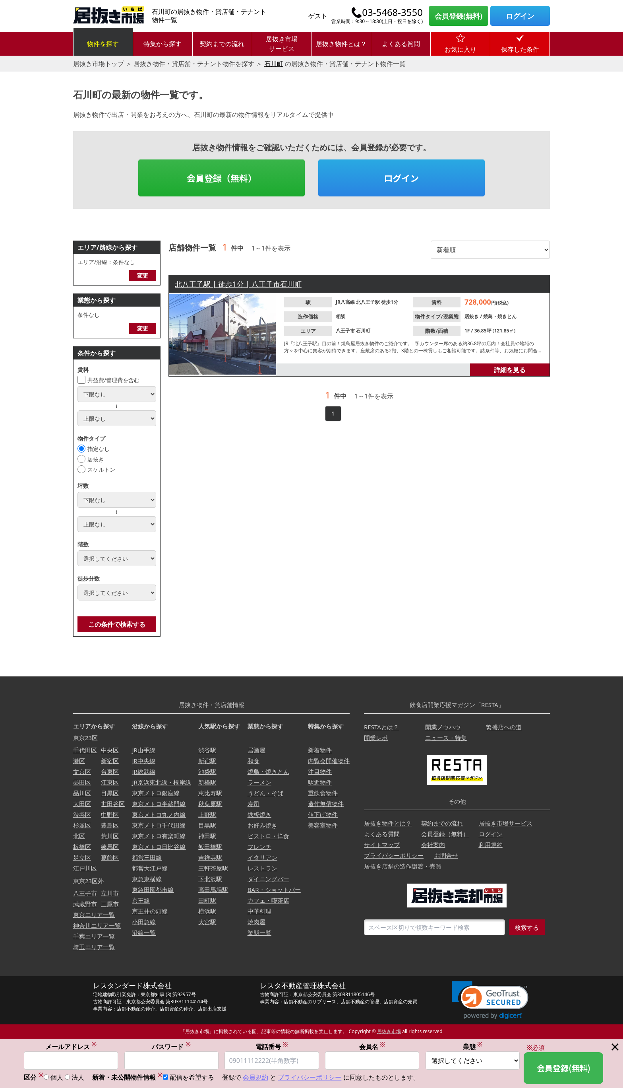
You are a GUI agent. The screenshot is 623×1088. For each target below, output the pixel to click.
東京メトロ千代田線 (159, 825)
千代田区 (85, 750)
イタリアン (262, 857)
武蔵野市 (85, 904)
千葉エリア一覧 (94, 936)
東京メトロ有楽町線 (159, 836)
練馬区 (110, 847)
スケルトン (101, 469)
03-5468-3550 (392, 12)
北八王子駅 (368, 302)
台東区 (110, 771)
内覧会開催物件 (329, 761)
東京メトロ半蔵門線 (159, 804)
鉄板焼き (259, 814)
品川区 (82, 793)
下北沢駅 (210, 879)
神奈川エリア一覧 (97, 925)
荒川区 (110, 836)
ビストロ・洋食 (268, 836)
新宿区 (110, 761)
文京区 (82, 771)
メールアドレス (71, 1046)
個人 (56, 1077)
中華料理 (259, 911)
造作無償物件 (326, 804)
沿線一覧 (144, 932)
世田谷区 (113, 804)
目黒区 (110, 793)
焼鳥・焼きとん (500, 316)
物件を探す (103, 43)
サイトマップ (382, 845)
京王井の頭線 (150, 911)
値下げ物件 (323, 814)
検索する (527, 927)
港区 (79, 761)
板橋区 (82, 847)
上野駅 (207, 814)
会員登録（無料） (222, 177)
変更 (142, 275)
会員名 (372, 1046)
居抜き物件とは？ (341, 43)
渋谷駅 (207, 750)
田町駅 (207, 900)
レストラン (262, 868)
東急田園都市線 (153, 890)
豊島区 (110, 825)
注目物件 (320, 771)
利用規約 (491, 845)
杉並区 (82, 825)
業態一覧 (259, 932)
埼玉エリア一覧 (94, 947)
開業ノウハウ (443, 727)
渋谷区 (82, 814)
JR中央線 (143, 761)
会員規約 (255, 1077)
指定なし (98, 449)
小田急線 (144, 922)
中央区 (110, 750)
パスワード (171, 1046)
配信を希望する (192, 1077)
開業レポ (376, 738)
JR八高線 (346, 302)
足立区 (82, 857)
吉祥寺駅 (210, 857)
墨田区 (82, 782)
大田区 (82, 804)
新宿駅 (207, 761)
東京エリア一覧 (94, 915)
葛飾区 (110, 857)
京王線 (141, 900)
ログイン (520, 16)
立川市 (110, 893)
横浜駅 (207, 911)
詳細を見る (510, 369)
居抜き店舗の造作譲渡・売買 (402, 866)
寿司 (253, 804)
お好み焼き (262, 825)
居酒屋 (256, 750)
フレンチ (259, 847)
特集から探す (162, 43)
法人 (78, 1077)
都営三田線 (147, 857)
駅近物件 (320, 782)
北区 (79, 836)
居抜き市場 (389, 1031)
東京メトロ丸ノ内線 (159, 814)
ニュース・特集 (446, 738)
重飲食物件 (323, 793)
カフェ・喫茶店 (268, 900)
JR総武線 (143, 771)
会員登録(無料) (458, 16)
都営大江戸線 (150, 868)
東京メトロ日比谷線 (159, 847)
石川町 (273, 63)
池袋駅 (207, 771)
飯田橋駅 (210, 847)
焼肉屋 (256, 922)
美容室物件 (323, 825)
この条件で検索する (116, 624)
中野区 (110, 814)
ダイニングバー (268, 879)
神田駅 (207, 836)
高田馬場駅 (213, 890)
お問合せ (446, 855)
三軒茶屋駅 (213, 868)
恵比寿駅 (210, 793)
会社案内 (433, 845)
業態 (473, 1046)
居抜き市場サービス (282, 44)
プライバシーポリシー (394, 855)
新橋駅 (207, 782)
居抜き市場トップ (98, 63)
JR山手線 (143, 750)
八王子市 (346, 330)
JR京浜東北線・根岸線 (161, 782)
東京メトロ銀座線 (156, 793)
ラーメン (259, 782)
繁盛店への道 (504, 727)
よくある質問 (401, 43)
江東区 (110, 782)
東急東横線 (147, 879)
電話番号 (271, 1046)
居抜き (95, 459)
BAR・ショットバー (274, 890)
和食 (253, 761)
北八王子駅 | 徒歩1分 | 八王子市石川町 (238, 284)
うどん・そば (265, 793)
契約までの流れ (222, 43)
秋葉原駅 (210, 804)
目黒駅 (207, 825)
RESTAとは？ (381, 727)
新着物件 (320, 750)
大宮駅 (207, 922)
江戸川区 (85, 868)
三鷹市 (110, 904)
